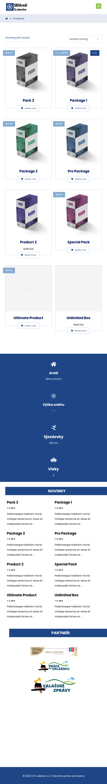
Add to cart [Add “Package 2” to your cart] (30, 179)
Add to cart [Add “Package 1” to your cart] (80, 108)
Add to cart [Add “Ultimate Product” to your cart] (30, 325)
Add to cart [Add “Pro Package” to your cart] (80, 179)
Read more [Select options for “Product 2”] (30, 254)
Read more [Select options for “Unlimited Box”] (80, 330)
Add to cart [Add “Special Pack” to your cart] (80, 249)
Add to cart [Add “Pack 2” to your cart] (30, 108)
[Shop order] (84, 39)
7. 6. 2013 (11, 508)
